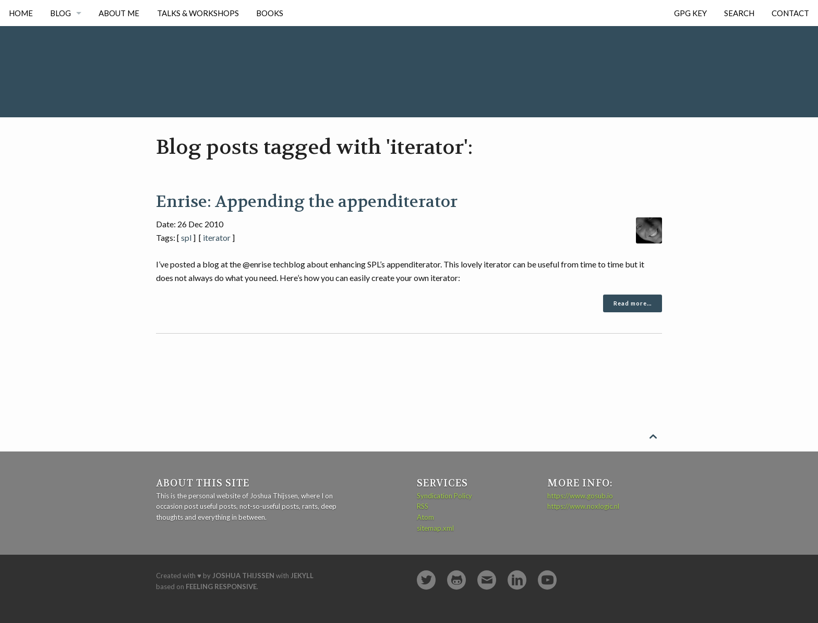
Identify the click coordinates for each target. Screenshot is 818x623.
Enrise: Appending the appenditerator (307, 201)
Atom (425, 517)
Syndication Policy (444, 496)
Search (739, 13)
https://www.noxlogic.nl (583, 506)
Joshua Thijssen (243, 575)
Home (21, 13)
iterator (217, 237)
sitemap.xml (435, 528)
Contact (790, 13)
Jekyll (302, 575)
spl (186, 237)
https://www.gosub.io (580, 496)
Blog (60, 13)
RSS (422, 506)
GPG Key (690, 13)
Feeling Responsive (221, 586)
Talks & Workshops (198, 13)
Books (269, 13)
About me (119, 13)
